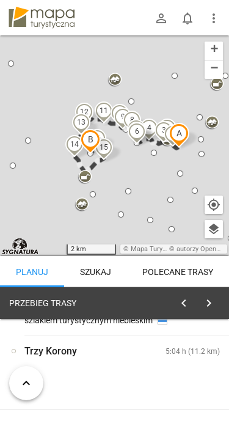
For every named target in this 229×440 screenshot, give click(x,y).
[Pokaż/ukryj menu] (214, 18)
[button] (179, 135)
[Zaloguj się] (161, 18)
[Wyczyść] (212, 300)
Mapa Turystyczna (158, 249)
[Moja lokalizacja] (214, 205)
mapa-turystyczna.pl (41, 17)
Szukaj (95, 272)
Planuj (32, 272)
